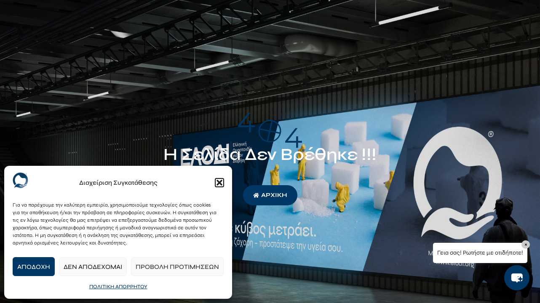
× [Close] (525, 244)
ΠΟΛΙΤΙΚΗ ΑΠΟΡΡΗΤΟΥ (118, 287)
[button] (219, 182)
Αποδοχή (33, 267)
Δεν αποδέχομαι (93, 267)
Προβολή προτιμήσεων (177, 267)
